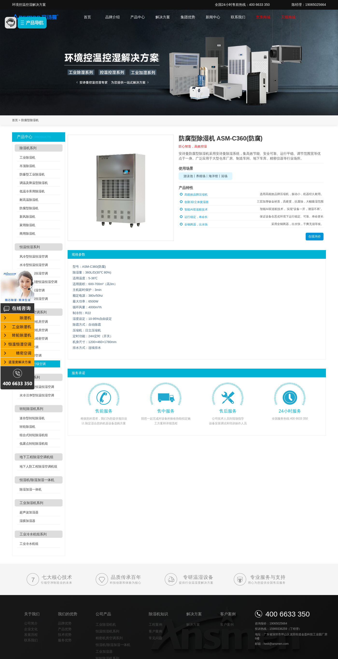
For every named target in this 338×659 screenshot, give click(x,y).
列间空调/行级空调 (33, 364)
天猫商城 (288, 17)
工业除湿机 (27, 157)
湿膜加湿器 (27, 521)
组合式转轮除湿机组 (34, 435)
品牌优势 (64, 623)
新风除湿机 (27, 216)
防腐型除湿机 (30, 120)
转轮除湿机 (27, 426)
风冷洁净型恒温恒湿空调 (37, 387)
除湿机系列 (28, 148)
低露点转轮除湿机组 (34, 443)
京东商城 (263, 17)
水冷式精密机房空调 (34, 330)
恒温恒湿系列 (30, 247)
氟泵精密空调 (29, 347)
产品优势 (64, 629)
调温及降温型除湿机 (34, 183)
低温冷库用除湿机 (32, 191)
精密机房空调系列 (33, 312)
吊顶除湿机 (27, 166)
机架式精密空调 (31, 355)
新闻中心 (213, 17)
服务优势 (64, 640)
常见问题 (155, 638)
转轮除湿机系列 (31, 409)
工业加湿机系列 (31, 503)
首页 (87, 17)
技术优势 (64, 635)
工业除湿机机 (106, 624)
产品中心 (137, 17)
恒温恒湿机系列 (107, 631)
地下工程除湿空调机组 (36, 457)
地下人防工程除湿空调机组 (38, 466)
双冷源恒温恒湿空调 (34, 299)
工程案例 (155, 624)
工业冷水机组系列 (33, 534)
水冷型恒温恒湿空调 (34, 265)
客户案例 (155, 631)
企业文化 (31, 629)
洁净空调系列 (30, 377)
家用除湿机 (27, 225)
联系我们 (238, 17)
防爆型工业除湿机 (32, 174)
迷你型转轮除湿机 (32, 418)
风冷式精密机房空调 (34, 321)
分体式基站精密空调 (34, 338)
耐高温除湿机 (29, 200)
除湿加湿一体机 (31, 489)
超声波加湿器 (29, 512)
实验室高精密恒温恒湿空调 (38, 282)
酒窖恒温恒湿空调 (32, 290)
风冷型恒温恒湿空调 (34, 256)
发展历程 (31, 635)
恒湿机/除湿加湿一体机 (37, 480)
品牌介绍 (112, 17)
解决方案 (162, 17)
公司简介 (31, 623)
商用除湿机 (27, 233)
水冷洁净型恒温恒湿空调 (37, 395)
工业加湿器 (104, 651)
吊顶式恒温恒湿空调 (34, 273)
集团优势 (188, 17)
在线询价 (314, 236)
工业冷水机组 (29, 544)
